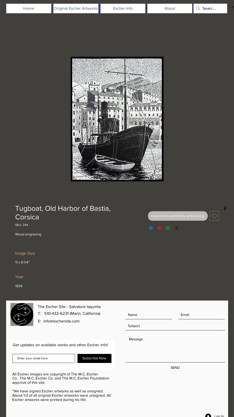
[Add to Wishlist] (214, 216)
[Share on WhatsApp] (168, 228)
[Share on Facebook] (151, 228)
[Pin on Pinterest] (159, 228)
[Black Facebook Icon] (225, 208)
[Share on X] (176, 228)
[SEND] (175, 368)
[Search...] (210, 8)
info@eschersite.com (61, 321)
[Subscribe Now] (94, 358)
